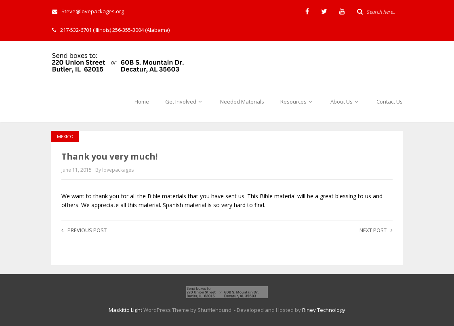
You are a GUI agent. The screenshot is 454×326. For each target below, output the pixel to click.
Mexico (65, 136)
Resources (297, 101)
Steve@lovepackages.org (88, 11)
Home (142, 101)
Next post (376, 230)
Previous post (84, 230)
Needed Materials (242, 101)
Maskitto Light (125, 310)
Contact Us (389, 101)
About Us (345, 101)
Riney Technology (323, 310)
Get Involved (184, 101)
